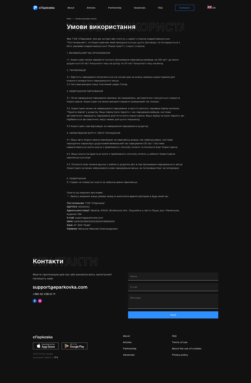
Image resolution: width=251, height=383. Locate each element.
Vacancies (139, 7)
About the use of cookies (186, 348)
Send (173, 315)
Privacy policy (180, 355)
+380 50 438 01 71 (44, 293)
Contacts (184, 7)
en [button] (212, 7)
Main (70, 18)
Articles (91, 7)
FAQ (160, 7)
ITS (56, 357)
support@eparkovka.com (60, 287)
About (70, 7)
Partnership (114, 7)
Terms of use (179, 342)
